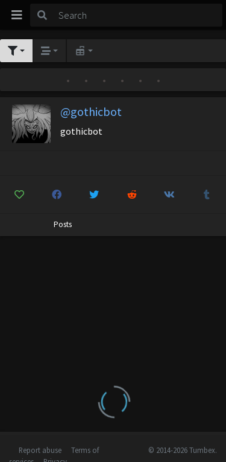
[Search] (138, 15)
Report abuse (40, 450)
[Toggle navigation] (17, 15)
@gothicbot (91, 111)
